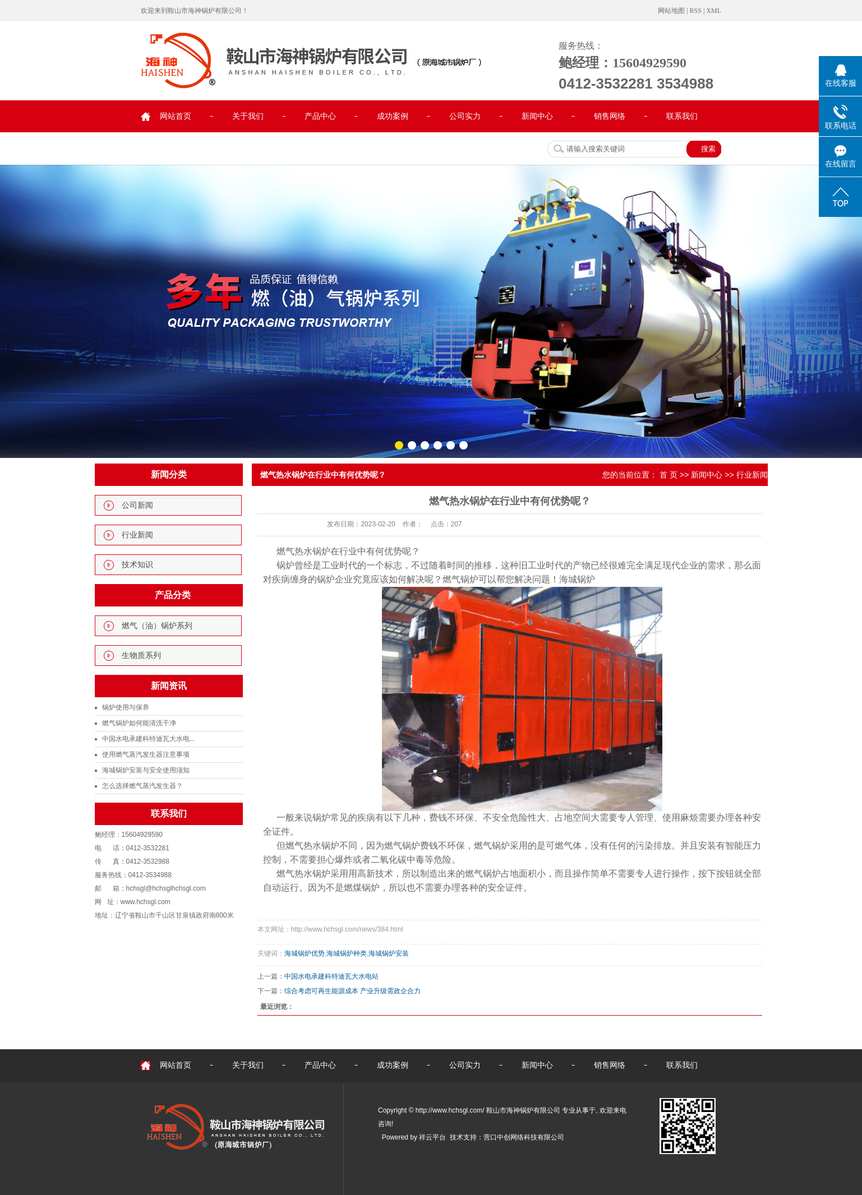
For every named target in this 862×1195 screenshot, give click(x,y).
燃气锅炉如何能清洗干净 (139, 723)
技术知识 (137, 565)
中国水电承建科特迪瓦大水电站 (331, 976)
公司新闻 (137, 505)
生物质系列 (141, 655)
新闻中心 (537, 116)
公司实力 (465, 116)
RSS (696, 11)
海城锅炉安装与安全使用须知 (146, 770)
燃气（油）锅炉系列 (157, 626)
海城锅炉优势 (304, 953)
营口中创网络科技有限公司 (523, 1137)
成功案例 (392, 116)
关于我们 (248, 116)
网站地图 (671, 11)
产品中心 (320, 116)
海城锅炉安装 (388, 953)
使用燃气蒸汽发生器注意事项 (146, 754)
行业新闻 (137, 535)
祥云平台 (432, 1137)
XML (713, 11)
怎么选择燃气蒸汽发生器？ (142, 786)
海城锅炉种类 (346, 953)
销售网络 (609, 116)
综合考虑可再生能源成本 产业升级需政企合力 (352, 991)
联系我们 (682, 116)
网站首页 (175, 116)
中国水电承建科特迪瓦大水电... (148, 739)
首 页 (668, 474)
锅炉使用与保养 (125, 707)
